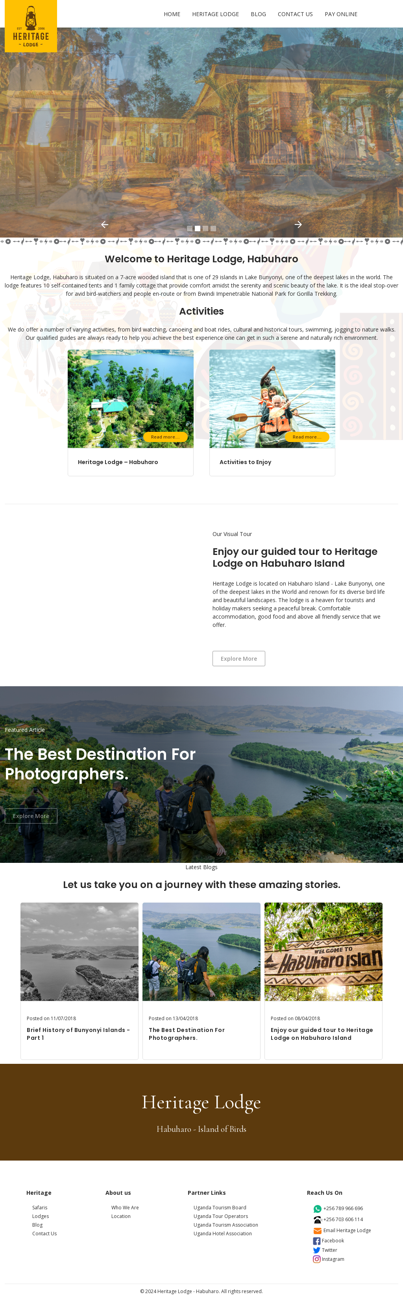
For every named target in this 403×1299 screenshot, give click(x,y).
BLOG (258, 14)
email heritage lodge (342, 1230)
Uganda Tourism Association (226, 1225)
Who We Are (125, 1207)
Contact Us (44, 1233)
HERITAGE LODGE (215, 14)
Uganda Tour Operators (221, 1216)
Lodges (40, 1216)
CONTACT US (295, 14)
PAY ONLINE (341, 14)
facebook (328, 1240)
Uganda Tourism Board (220, 1207)
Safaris (39, 1207)
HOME (172, 14)
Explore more (239, 658)
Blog (37, 1225)
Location (121, 1216)
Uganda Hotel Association (223, 1233)
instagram (328, 1259)
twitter (325, 1250)
